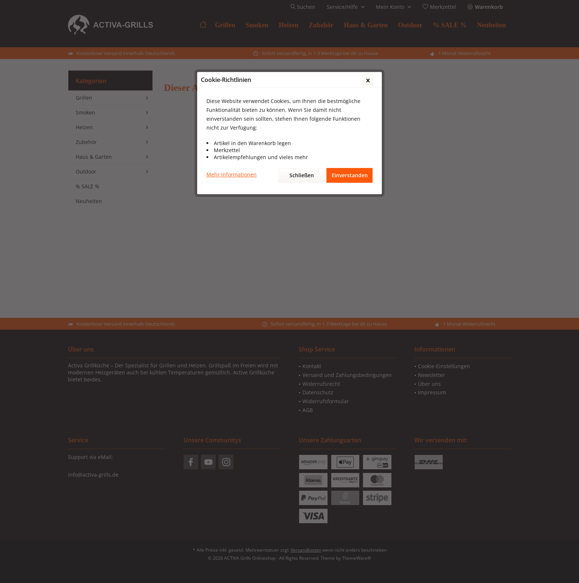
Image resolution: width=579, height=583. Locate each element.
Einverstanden (350, 175)
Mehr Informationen (231, 174)
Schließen (302, 175)
